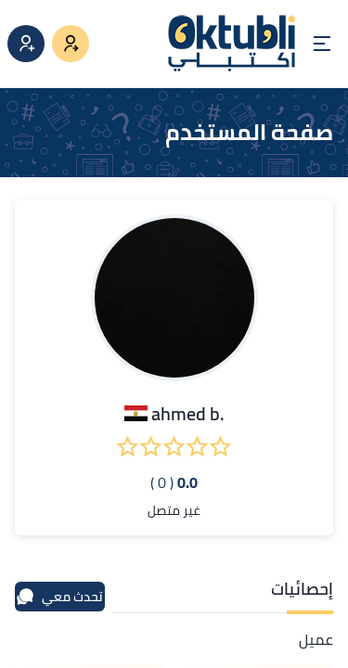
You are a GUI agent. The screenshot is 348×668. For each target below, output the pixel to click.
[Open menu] (322, 43)
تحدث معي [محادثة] (59, 596)
